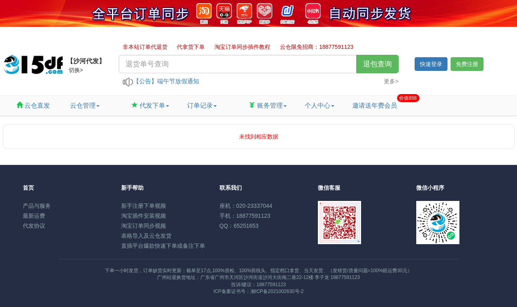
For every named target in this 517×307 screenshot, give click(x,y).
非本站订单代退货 (145, 47)
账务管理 (267, 105)
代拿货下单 (191, 47)
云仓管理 (83, 105)
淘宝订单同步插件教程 (242, 47)
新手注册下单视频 (143, 206)
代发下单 (150, 105)
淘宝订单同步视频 (143, 226)
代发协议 (34, 226)
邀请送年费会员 (377, 102)
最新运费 (34, 216)
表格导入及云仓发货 (146, 236)
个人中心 (319, 105)
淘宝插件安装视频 (143, 216)
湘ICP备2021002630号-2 (276, 291)
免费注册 (467, 64)
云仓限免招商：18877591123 (316, 47)
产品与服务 (37, 206)
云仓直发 (33, 105)
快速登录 (431, 64)
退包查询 (377, 64)
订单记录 (202, 105)
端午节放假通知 (178, 81)
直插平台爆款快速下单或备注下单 (163, 246)
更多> (391, 81)
